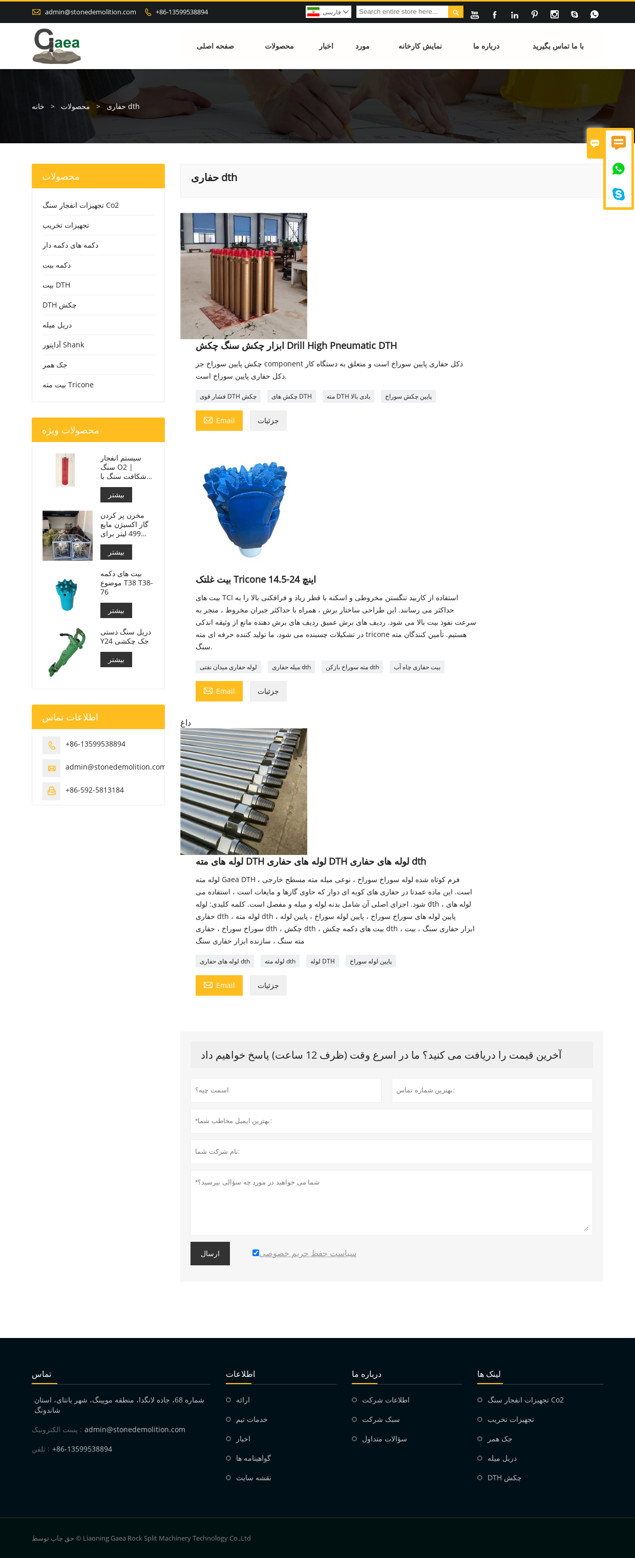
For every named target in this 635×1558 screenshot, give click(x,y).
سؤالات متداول (384, 1438)
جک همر (55, 364)
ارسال (210, 1253)
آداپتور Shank (63, 344)
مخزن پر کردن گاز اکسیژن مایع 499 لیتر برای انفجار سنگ (124, 524)
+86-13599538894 (182, 11)
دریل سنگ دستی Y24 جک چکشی (125, 636)
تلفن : (41, 1449)
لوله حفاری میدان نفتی (228, 667)
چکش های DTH (291, 396)
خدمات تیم (252, 1419)
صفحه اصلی (215, 46)
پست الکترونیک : (57, 1429)
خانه (38, 106)
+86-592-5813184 (95, 790)
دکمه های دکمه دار (70, 245)
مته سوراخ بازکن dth (352, 667)
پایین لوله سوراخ (371, 961)
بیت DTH (56, 285)
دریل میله (57, 325)
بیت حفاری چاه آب (417, 667)
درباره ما (486, 46)
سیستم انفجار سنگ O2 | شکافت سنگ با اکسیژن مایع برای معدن (126, 467)
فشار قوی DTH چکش (228, 396)
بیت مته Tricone (68, 384)
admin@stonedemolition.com (90, 11)
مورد (362, 46)
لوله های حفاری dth (225, 961)
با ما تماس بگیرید (558, 46)
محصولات (279, 46)
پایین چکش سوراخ (408, 396)
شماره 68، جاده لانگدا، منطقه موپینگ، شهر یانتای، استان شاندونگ (119, 1405)
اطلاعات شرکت (386, 1400)
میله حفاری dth (291, 667)
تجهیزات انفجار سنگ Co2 (81, 205)
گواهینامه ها (253, 1458)
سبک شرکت (381, 1419)
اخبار (326, 46)
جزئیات (268, 420)
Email (219, 419)
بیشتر (116, 494)
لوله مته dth (280, 961)
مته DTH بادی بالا (348, 396)
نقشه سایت (253, 1477)
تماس (41, 1373)
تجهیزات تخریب (66, 225)
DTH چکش (60, 305)
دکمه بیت (57, 265)
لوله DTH (322, 961)
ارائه (243, 1400)
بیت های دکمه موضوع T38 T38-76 (126, 583)
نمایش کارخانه (420, 46)
